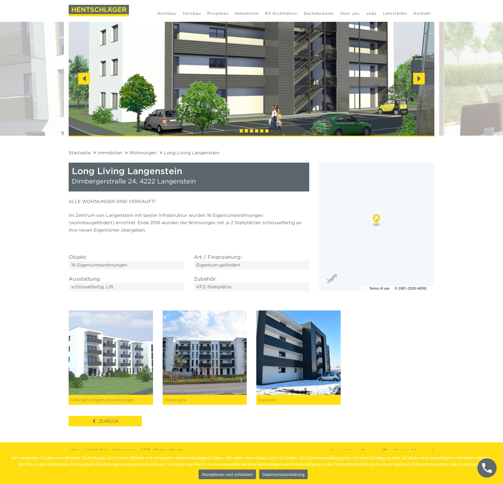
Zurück (109, 421)
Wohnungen (143, 152)
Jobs (371, 13)
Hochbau (166, 13)
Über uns (350, 13)
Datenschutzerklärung (283, 474)
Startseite (79, 152)
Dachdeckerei (319, 13)
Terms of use (379, 288)
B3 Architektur (281, 13)
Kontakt (422, 13)
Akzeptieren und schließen (227, 474)
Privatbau (217, 13)
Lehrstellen (395, 13)
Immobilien (247, 13)
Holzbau (192, 13)
